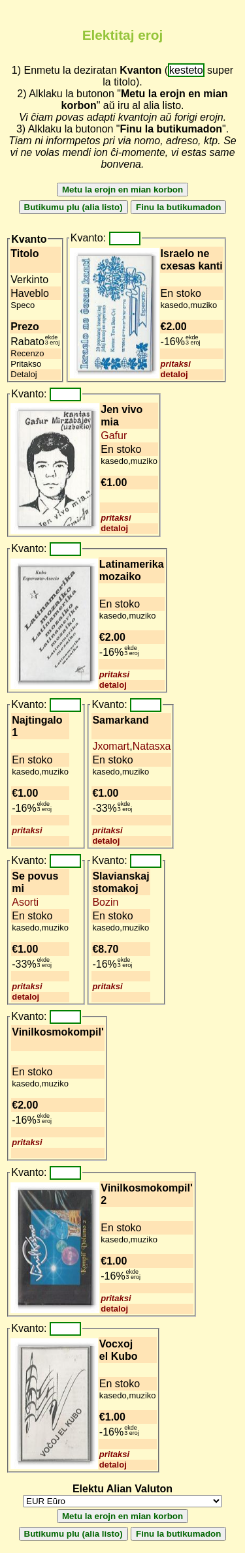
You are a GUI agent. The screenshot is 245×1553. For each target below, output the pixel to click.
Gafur (114, 435)
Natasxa (152, 746)
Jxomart (110, 746)
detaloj (174, 374)
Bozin (105, 902)
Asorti (25, 902)
